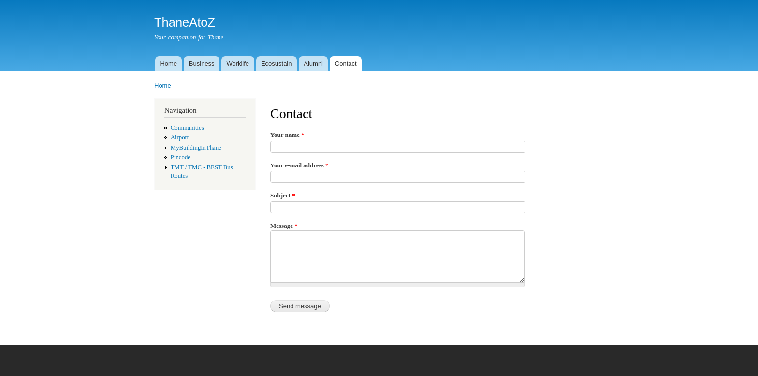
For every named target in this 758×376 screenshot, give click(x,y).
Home (168, 63)
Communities (187, 127)
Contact (346, 63)
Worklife (237, 63)
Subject (282, 195)
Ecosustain (276, 63)
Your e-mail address (299, 165)
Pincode (180, 157)
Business (202, 63)
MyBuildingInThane (196, 147)
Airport (180, 137)
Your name (287, 134)
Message (284, 225)
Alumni (313, 63)
